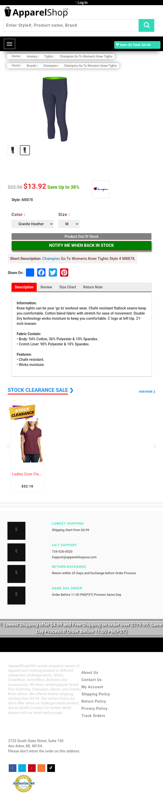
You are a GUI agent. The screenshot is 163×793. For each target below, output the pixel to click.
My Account (92, 687)
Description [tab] (24, 287)
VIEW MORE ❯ (147, 391)
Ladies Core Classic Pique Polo (27, 474)
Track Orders (93, 716)
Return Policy (94, 701)
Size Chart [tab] (67, 287)
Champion (51, 258)
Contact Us (92, 680)
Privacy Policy (95, 708)
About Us (90, 673)
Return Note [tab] (93, 287)
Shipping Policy (96, 694)
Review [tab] (46, 287)
